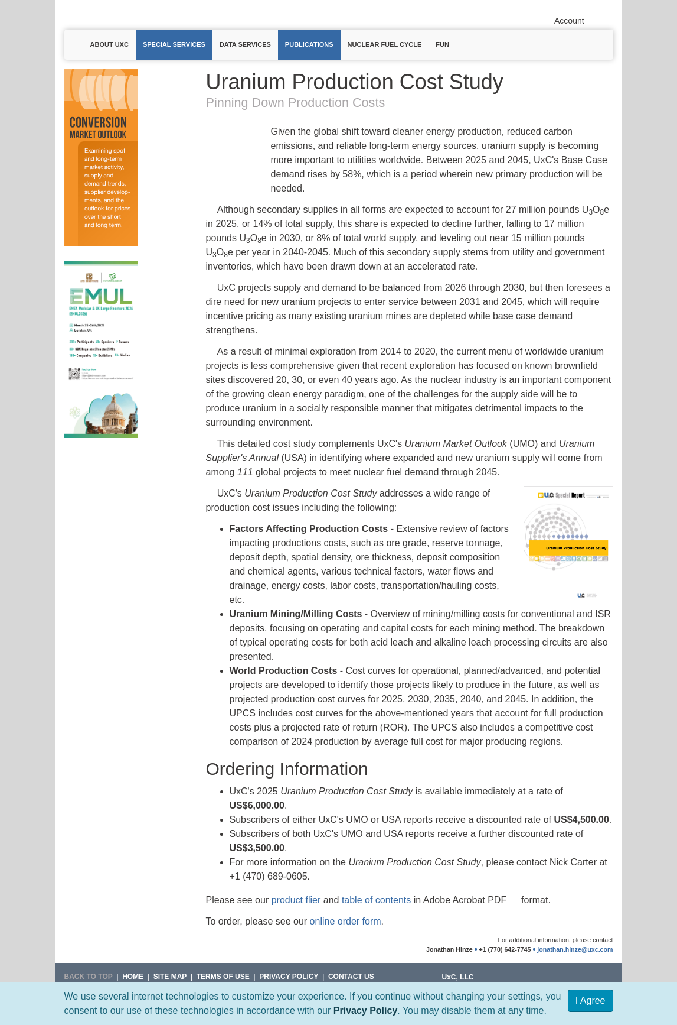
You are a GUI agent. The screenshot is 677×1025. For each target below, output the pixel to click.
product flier (296, 900)
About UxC (109, 44)
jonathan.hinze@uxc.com (575, 949)
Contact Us (351, 976)
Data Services (245, 44)
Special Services (174, 44)
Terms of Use (223, 976)
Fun (442, 44)
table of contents (376, 900)
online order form (345, 921)
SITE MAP (170, 976)
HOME (132, 976)
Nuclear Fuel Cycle (385, 44)
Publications (309, 44)
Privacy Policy (365, 1010)
